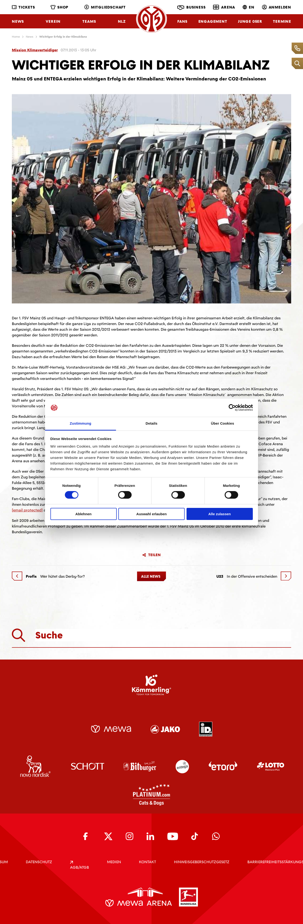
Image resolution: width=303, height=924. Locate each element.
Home (16, 37)
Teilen (151, 555)
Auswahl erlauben (151, 514)
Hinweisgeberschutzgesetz (201, 861)
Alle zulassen (219, 514)
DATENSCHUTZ (39, 861)
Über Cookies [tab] (222, 423)
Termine (282, 21)
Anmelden (276, 7)
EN (248, 7)
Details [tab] (151, 423)
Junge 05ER (250, 21)
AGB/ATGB (79, 865)
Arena (224, 7)
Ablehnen (83, 514)
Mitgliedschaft (105, 7)
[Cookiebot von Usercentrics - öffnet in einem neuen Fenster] (232, 407)
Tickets (23, 7)
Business (191, 7)
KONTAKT (147, 861)
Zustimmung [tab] (80, 423)
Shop (59, 7)
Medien (114, 861)
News (18, 21)
